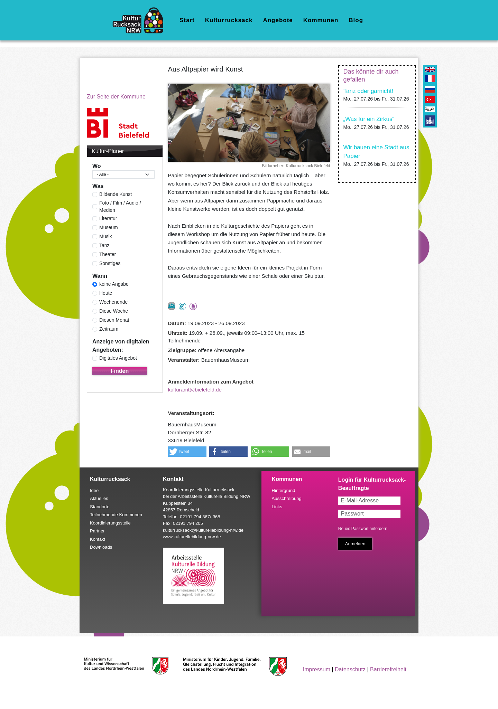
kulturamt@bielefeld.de (195, 390)
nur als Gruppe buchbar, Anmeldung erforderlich (171, 306)
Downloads (101, 547)
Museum (108, 227)
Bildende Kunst (115, 194)
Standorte (99, 506)
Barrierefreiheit (388, 669)
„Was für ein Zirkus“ (369, 119)
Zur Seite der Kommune (116, 97)
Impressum (316, 669)
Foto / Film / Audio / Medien (120, 206)
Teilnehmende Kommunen (116, 514)
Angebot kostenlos (182, 306)
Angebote (278, 20)
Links (277, 506)
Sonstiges (109, 263)
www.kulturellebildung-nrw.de (192, 536)
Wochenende (113, 302)
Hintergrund (283, 490)
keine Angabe (114, 284)
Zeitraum (108, 329)
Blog (356, 20)
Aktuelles (99, 498)
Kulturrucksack (229, 20)
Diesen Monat (114, 320)
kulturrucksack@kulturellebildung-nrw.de (203, 530)
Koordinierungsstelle (110, 523)
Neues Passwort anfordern (362, 528)
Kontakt (97, 539)
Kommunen (321, 20)
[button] (187, 451)
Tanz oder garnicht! (368, 91)
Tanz (104, 245)
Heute (105, 293)
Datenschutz (350, 669)
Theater (107, 254)
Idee (94, 490)
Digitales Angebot (118, 358)
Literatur (108, 218)
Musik (105, 236)
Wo (96, 166)
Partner (97, 530)
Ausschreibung (287, 498)
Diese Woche (113, 311)
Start (187, 20)
